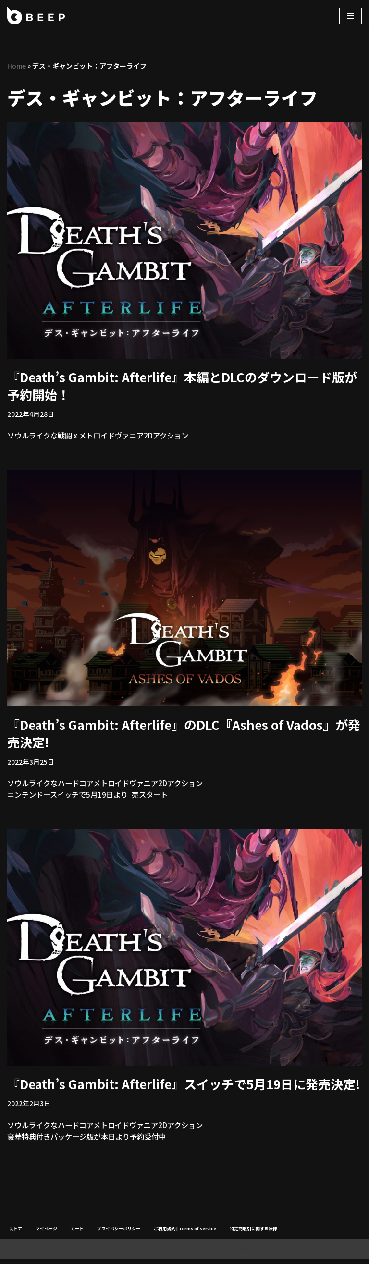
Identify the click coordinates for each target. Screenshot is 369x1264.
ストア (15, 1234)
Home (16, 66)
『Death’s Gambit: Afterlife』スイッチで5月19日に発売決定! (183, 1087)
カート (77, 1234)
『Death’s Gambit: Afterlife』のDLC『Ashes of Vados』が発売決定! (183, 734)
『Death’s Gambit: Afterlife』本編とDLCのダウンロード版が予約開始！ (182, 385)
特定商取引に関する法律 (253, 1234)
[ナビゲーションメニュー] (350, 16)
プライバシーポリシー (118, 1234)
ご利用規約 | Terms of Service (185, 1234)
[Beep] (36, 15)
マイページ (46, 1234)
